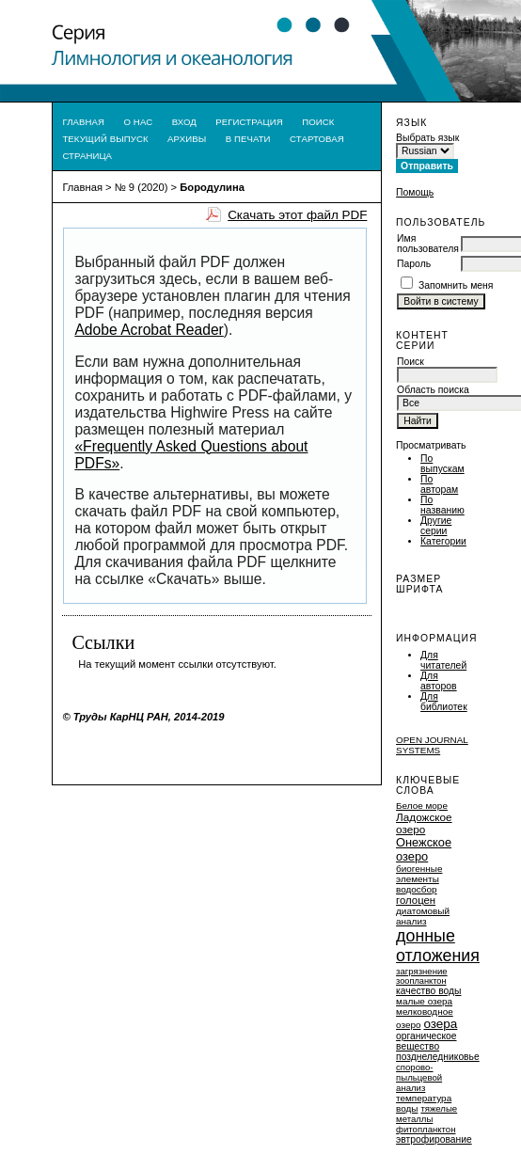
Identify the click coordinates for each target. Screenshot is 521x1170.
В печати (248, 139)
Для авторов (438, 681)
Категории (443, 541)
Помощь (415, 192)
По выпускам (442, 463)
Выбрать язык (427, 138)
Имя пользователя (428, 243)
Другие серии (435, 525)
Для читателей (443, 660)
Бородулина (212, 187)
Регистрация (249, 122)
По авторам (439, 484)
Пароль (414, 264)
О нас (138, 122)
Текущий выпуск (105, 139)
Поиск (318, 122)
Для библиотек (443, 701)
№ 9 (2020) (141, 187)
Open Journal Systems (432, 745)
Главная (83, 122)
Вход (184, 122)
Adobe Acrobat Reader (148, 330)
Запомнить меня (456, 285)
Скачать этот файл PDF (297, 215)
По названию (442, 505)
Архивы (186, 139)
